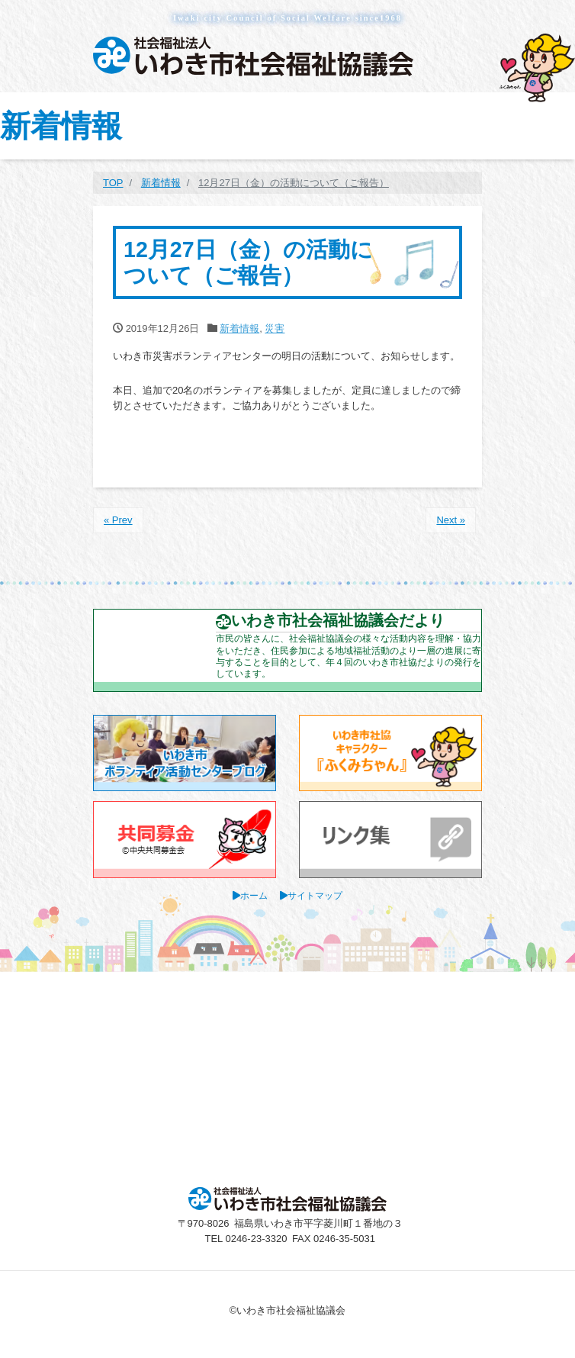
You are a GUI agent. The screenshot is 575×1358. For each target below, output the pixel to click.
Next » (450, 520)
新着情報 (239, 328)
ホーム (254, 895)
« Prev (118, 520)
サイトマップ (315, 895)
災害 (274, 328)
